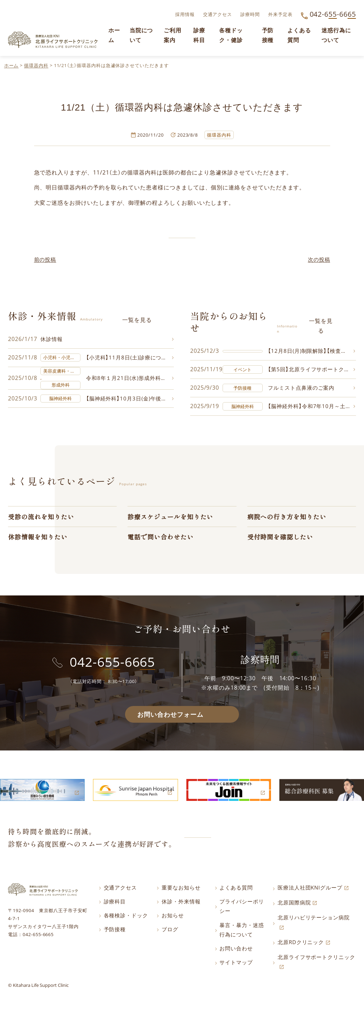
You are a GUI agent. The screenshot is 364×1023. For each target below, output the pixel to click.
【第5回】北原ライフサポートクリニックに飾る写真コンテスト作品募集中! (311, 369)
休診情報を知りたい (37, 538)
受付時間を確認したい (280, 538)
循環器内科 (36, 65)
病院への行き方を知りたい (286, 517)
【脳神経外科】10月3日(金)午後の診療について (130, 399)
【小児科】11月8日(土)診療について (130, 357)
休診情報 (52, 338)
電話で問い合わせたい (160, 538)
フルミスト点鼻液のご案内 (303, 388)
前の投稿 (46, 259)
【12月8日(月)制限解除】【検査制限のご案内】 (311, 351)
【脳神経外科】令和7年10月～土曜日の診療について (311, 407)
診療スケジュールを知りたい (170, 517)
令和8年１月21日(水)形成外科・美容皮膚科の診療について (130, 378)
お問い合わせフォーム (170, 716)
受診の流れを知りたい (41, 517)
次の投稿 (318, 259)
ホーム (11, 65)
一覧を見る (137, 319)
